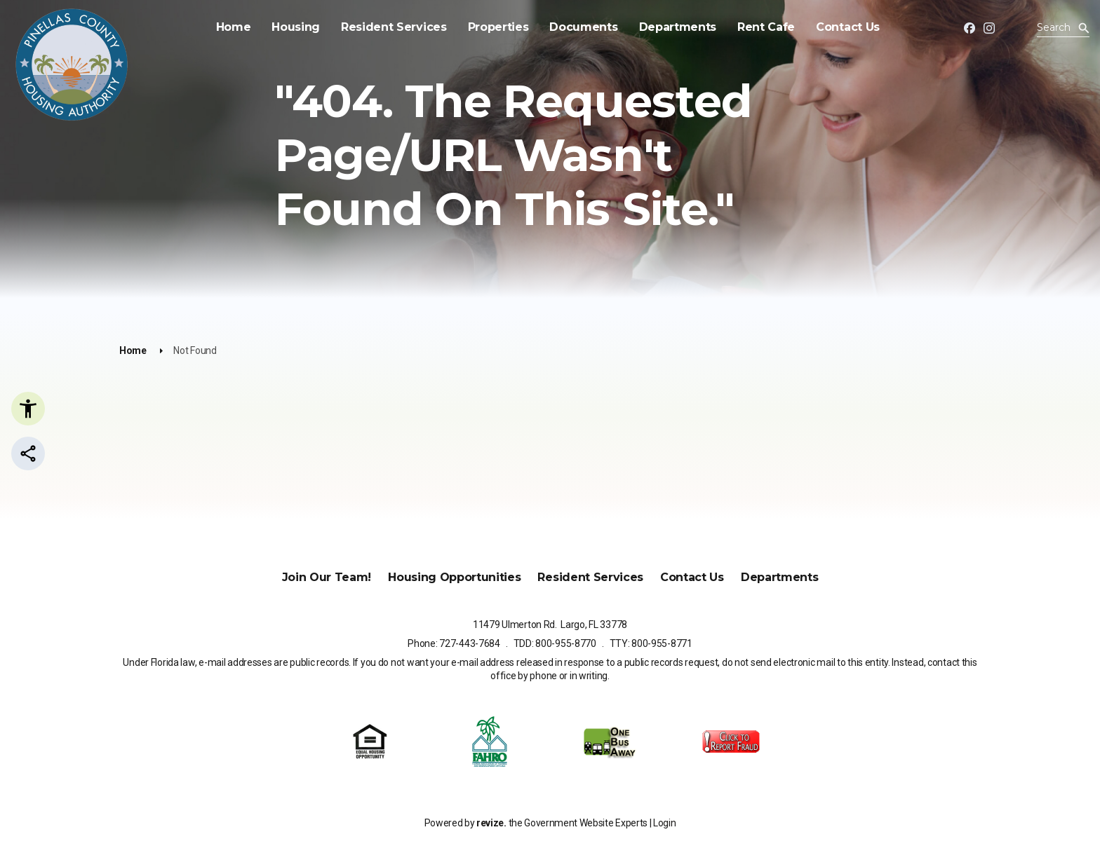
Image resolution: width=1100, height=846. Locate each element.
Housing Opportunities (454, 577)
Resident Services (387, 27)
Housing (288, 27)
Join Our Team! (327, 577)
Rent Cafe (759, 27)
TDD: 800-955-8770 (555, 643)
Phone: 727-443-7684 (454, 643)
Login (664, 822)
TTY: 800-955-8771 (651, 643)
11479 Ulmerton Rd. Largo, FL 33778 (550, 624)
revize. (491, 822)
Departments (670, 27)
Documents (576, 27)
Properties (490, 27)
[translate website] (1019, 29)
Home (225, 27)
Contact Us (841, 27)
